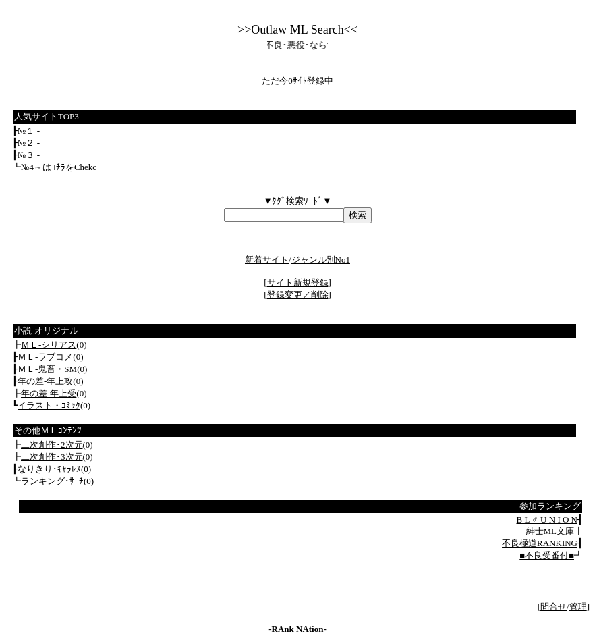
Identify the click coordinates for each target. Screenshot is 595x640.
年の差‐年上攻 (45, 381)
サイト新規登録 (298, 282)
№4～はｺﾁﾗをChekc (58, 167)
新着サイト (267, 260)
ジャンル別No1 (320, 260)
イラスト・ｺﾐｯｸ (49, 405)
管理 (578, 607)
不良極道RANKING (539, 543)
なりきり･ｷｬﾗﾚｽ (49, 469)
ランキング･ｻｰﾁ (52, 481)
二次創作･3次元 (52, 457)
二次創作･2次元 (52, 444)
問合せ (553, 607)
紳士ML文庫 (550, 531)
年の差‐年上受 (48, 393)
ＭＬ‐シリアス (48, 345)
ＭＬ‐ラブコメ (45, 357)
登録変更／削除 (298, 295)
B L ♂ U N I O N (546, 519)
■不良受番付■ (546, 555)
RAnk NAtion (298, 629)
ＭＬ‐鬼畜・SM (47, 369)
